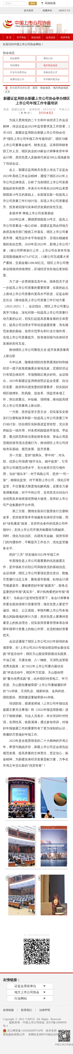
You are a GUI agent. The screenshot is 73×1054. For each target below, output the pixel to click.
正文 (7, 91)
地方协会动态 (60, 87)
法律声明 (44, 1010)
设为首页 (28, 10)
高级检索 (48, 3)
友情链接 (8, 1010)
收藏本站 (47, 10)
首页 (35, 87)
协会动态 (36, 37)
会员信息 (50, 37)
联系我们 (26, 1010)
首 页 (8, 37)
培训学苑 (65, 37)
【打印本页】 (46, 113)
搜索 (32, 3)
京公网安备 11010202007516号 (23, 1030)
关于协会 (21, 37)
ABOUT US (64, 10)
